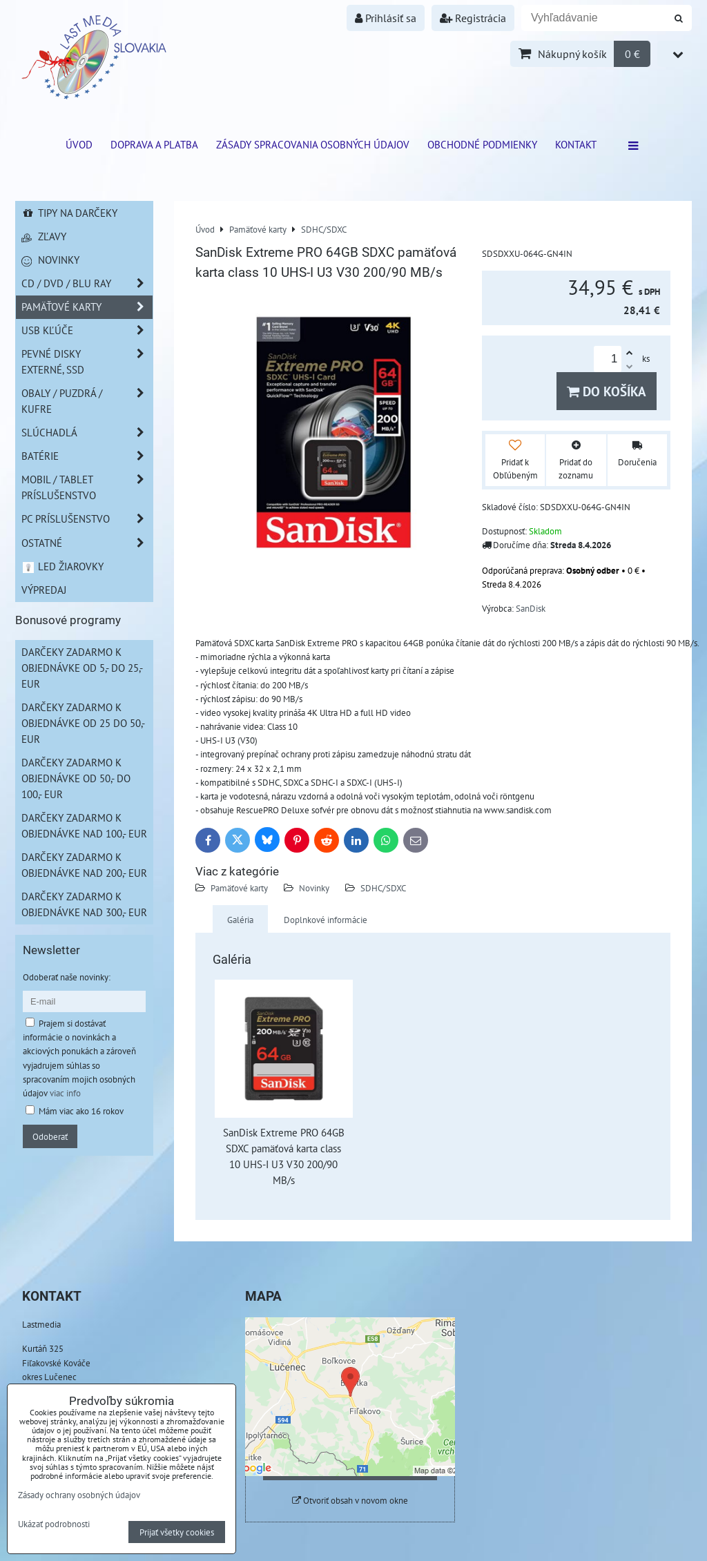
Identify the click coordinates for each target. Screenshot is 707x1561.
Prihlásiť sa (385, 18)
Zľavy (43, 236)
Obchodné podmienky (482, 144)
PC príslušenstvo (87, 518)
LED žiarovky (62, 566)
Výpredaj (43, 590)
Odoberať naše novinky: (66, 977)
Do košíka (606, 391)
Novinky (314, 888)
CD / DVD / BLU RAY (87, 283)
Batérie (87, 456)
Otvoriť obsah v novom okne (350, 1500)
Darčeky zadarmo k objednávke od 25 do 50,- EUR (83, 723)
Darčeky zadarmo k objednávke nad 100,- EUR (84, 825)
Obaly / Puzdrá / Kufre (87, 401)
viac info (65, 1093)
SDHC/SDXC (383, 888)
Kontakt (576, 144)
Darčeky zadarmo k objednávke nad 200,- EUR (84, 865)
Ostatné (87, 543)
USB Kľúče (87, 330)
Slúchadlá (87, 432)
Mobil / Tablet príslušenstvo (87, 487)
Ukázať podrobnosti (54, 1524)
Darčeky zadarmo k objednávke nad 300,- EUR (84, 904)
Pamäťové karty (239, 888)
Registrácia (473, 18)
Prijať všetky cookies (176, 1532)
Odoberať (50, 1136)
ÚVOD (79, 144)
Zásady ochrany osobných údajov (79, 1494)
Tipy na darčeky (69, 213)
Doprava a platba (154, 144)
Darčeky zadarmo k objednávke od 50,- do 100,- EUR (75, 778)
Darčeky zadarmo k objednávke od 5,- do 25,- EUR (82, 667)
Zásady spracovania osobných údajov (312, 144)
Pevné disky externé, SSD (87, 361)
